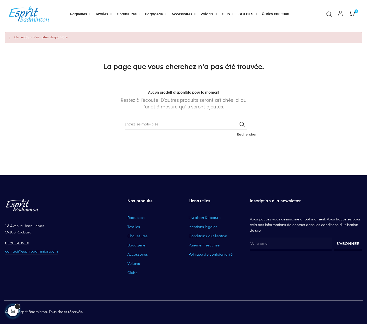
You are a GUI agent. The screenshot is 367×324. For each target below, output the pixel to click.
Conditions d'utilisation (208, 236)
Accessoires (137, 254)
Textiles (133, 227)
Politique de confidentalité (210, 254)
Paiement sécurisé (204, 245)
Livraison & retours (204, 218)
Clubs (132, 273)
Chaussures (137, 236)
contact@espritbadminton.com (31, 251)
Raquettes (136, 218)
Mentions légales (203, 227)
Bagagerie (136, 245)
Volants (133, 264)
